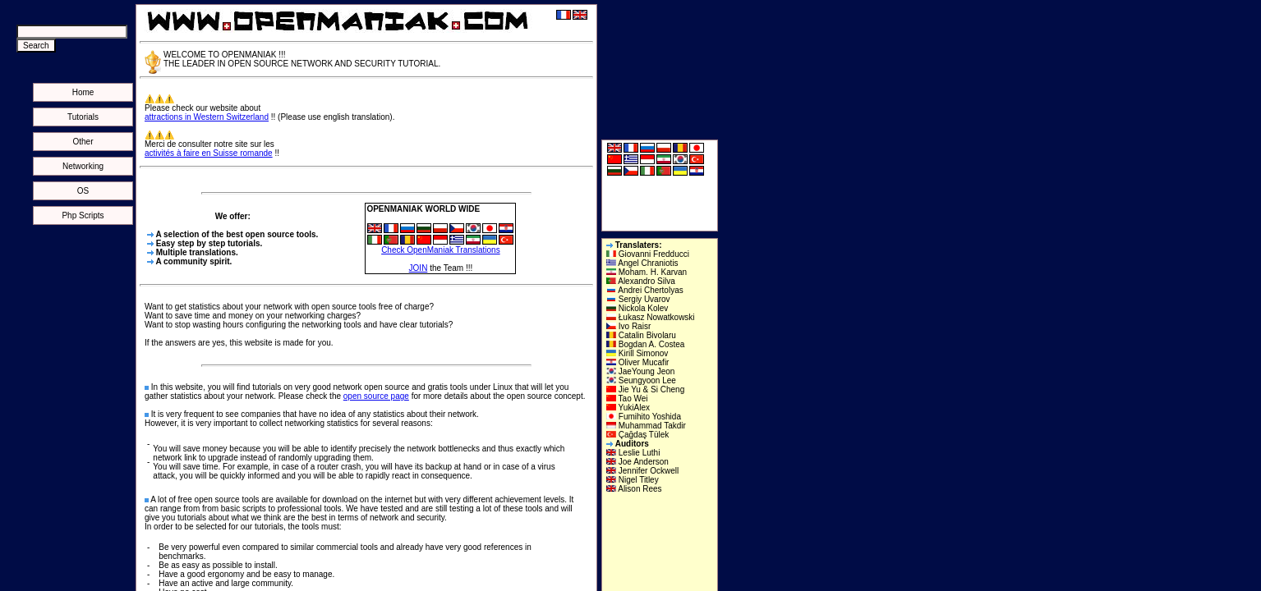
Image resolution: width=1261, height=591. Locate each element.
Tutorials (83, 116)
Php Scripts (83, 215)
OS (83, 190)
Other (82, 141)
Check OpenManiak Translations (440, 249)
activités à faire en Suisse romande (209, 153)
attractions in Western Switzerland (207, 116)
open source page (376, 396)
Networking (83, 166)
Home (83, 92)
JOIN (418, 268)
